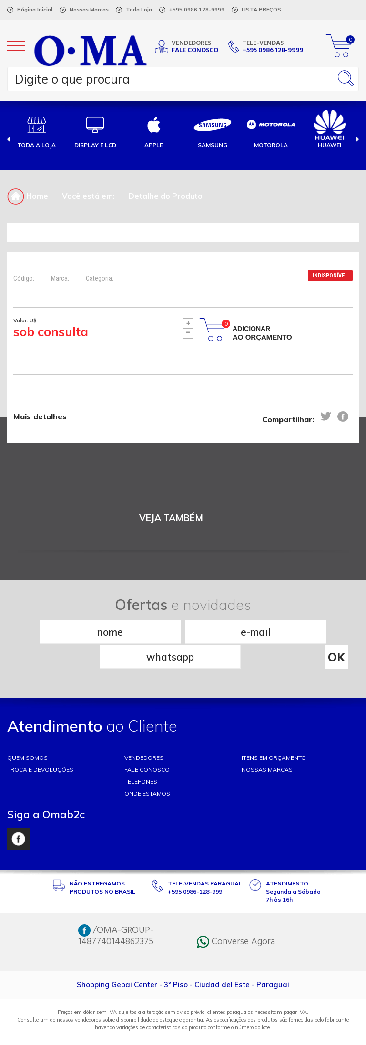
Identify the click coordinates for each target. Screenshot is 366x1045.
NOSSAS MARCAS (267, 744)
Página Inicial (34, 9)
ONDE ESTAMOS (147, 768)
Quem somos (27, 732)
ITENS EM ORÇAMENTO (274, 732)
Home (27, 196)
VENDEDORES (143, 732)
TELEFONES (140, 756)
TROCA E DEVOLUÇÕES (40, 744)
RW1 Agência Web (183, 1034)
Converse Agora (236, 916)
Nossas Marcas (89, 9)
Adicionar (262, 333)
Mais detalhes (40, 417)
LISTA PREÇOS (261, 9)
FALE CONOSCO (147, 744)
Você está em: (88, 196)
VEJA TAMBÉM (171, 517)
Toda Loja (139, 9)
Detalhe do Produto (166, 196)
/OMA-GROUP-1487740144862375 (115, 910)
